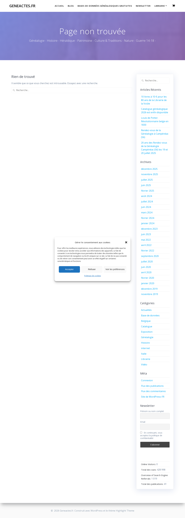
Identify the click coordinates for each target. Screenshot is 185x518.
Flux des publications (152, 385)
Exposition (146, 331)
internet (145, 348)
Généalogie (147, 337)
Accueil (59, 5)
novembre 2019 (149, 294)
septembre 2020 (150, 256)
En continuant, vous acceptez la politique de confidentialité (151, 435)
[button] (126, 242)
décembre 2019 (149, 288)
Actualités (146, 310)
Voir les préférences (115, 269)
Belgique (146, 321)
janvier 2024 (147, 223)
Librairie (160, 5)
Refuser (92, 269)
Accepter (69, 269)
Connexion (147, 380)
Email (142, 421)
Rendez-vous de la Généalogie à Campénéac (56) (154, 134)
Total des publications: (152, 484)
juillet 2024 (147, 201)
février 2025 (147, 190)
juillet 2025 (147, 179)
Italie (143, 353)
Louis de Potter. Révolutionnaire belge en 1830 (154, 121)
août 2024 (146, 196)
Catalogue (146, 326)
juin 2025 (146, 185)
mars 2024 (146, 212)
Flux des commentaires (153, 391)
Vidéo (144, 364)
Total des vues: (149, 469)
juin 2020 (146, 267)
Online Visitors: (148, 464)
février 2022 (147, 250)
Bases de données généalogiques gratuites (105, 5)
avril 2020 (146, 272)
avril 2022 (146, 245)
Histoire (145, 342)
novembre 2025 (149, 174)
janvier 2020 (147, 283)
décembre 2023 (149, 228)
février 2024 (147, 218)
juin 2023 (146, 234)
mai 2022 (146, 239)
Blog (71, 5)
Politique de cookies (92, 276)
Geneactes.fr (22, 6)
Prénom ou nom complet (152, 411)
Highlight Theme (125, 510)
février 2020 (147, 277)
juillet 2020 (147, 261)
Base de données (150, 315)
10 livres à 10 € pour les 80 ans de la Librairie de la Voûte (154, 100)
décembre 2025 (149, 169)
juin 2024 (146, 207)
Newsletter (143, 5)
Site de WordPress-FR (152, 396)
